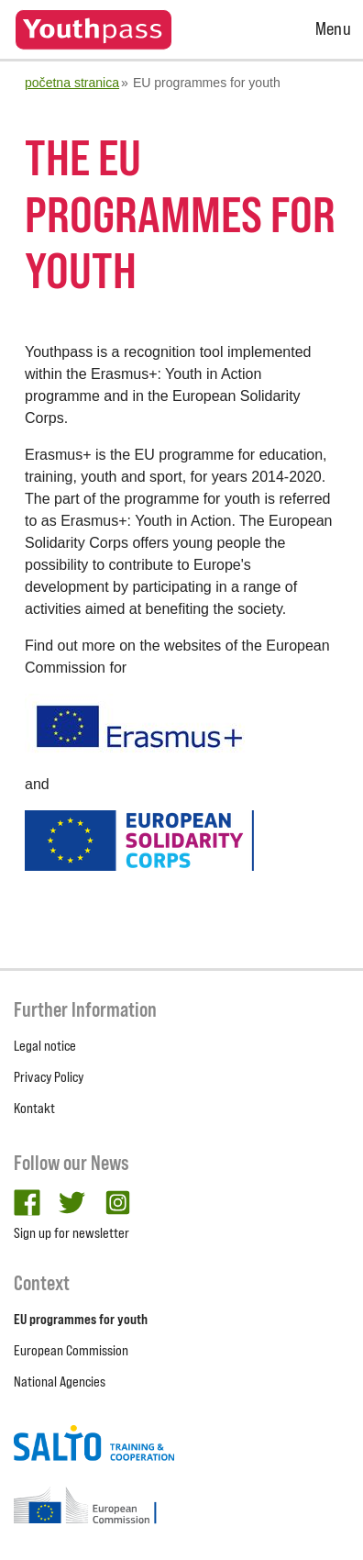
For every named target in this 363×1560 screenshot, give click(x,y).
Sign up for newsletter (71, 1233)
